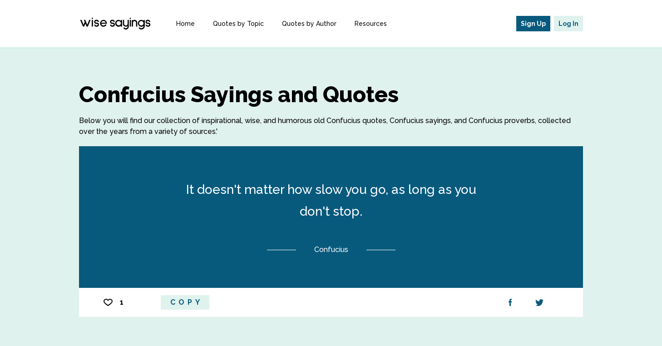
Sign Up (533, 23)
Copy (186, 302)
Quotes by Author (309, 23)
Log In (568, 23)
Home (185, 23)
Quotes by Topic (238, 23)
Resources (371, 23)
